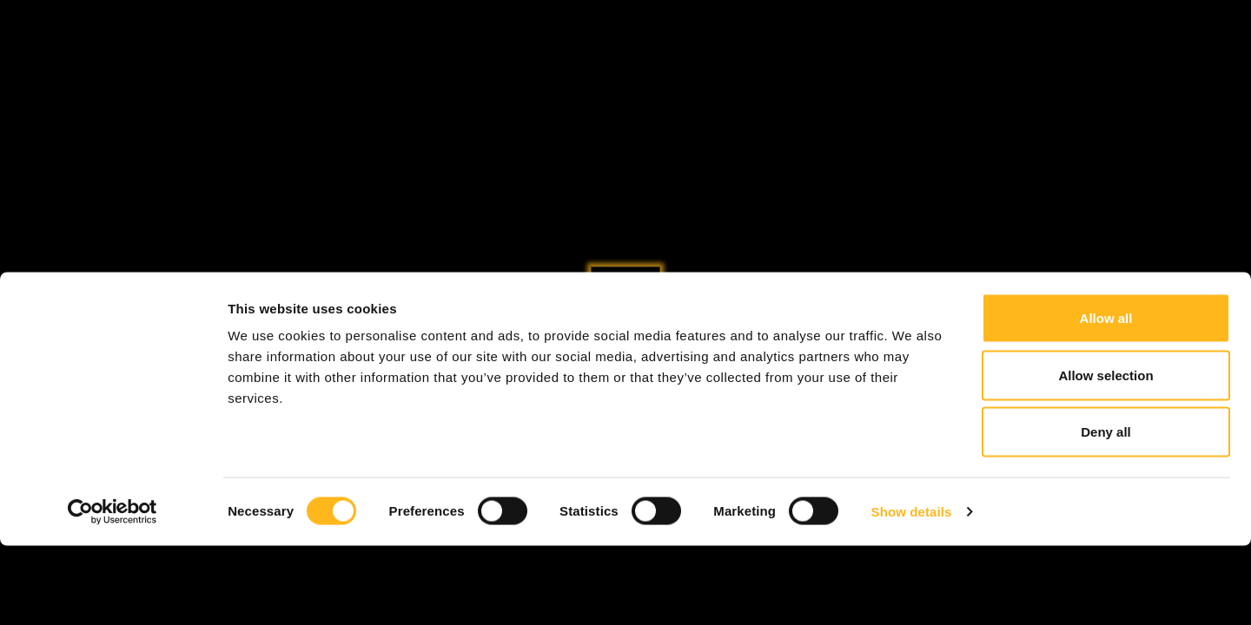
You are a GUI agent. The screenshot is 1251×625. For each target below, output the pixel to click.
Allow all (1106, 397)
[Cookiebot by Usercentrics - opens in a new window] (112, 591)
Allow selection (1105, 454)
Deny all (1106, 510)
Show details (911, 590)
